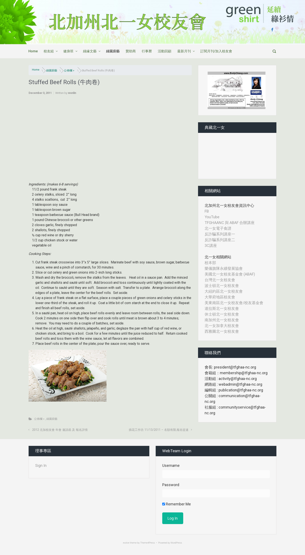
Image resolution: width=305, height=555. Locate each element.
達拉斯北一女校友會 (222, 308)
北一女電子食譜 (218, 228)
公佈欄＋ (69, 70)
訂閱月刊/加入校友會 (216, 51)
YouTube (212, 217)
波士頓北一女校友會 (222, 285)
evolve (126, 542)
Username (171, 465)
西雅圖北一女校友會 (222, 331)
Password (170, 485)
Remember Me (176, 504)
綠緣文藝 (90, 51)
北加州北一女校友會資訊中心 (229, 205)
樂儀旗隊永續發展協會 (224, 268)
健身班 (68, 51)
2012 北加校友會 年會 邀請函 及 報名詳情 (60, 430)
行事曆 (147, 51)
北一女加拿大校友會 (222, 325)
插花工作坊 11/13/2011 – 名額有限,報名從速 (159, 430)
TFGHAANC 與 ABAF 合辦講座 (230, 222)
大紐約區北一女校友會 (224, 291)
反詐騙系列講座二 (220, 240)
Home (33, 51)
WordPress (176, 542)
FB (207, 211)
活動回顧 (164, 51)
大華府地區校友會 (220, 297)
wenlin (72, 93)
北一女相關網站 (218, 257)
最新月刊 (184, 51)
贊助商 (131, 51)
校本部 (210, 262)
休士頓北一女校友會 (222, 314)
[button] (211, 90)
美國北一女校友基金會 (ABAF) (230, 274)
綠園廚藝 (113, 51)
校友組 (49, 51)
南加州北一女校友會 (222, 320)
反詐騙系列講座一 (220, 234)
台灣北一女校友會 (220, 280)
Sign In (41, 465)
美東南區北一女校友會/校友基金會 (234, 302)
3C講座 (211, 245)
